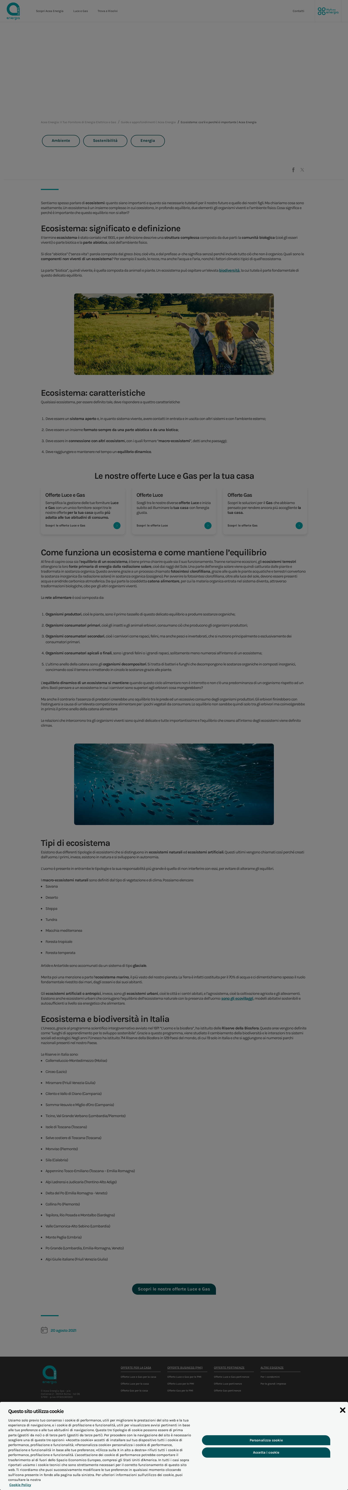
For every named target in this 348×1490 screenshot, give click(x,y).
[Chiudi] (342, 1412)
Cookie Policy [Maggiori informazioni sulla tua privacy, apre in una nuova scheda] (19, 1486)
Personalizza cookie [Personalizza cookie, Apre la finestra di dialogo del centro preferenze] (266, 1442)
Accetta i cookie (266, 1454)
